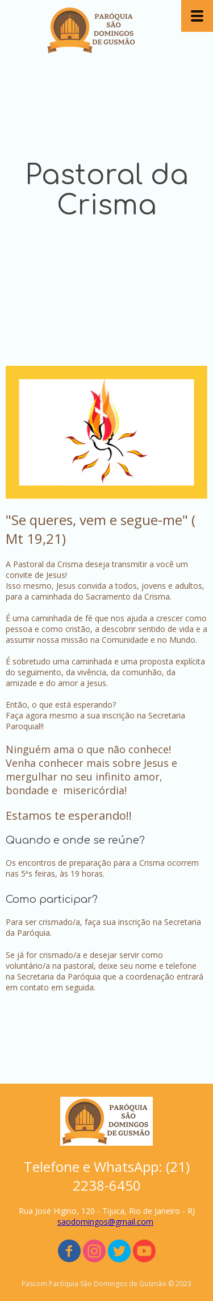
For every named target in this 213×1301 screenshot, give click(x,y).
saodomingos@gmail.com (105, 1221)
